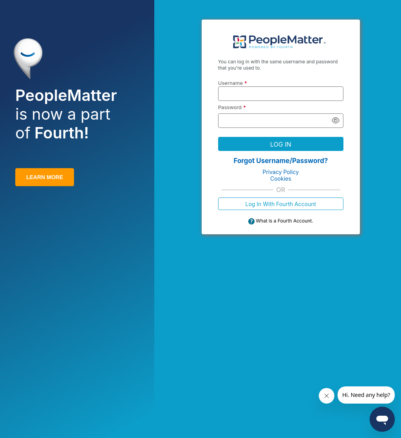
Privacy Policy (281, 172)
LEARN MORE (44, 177)
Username (232, 83)
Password (232, 107)
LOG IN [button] (280, 144)
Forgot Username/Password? (280, 161)
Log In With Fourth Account (280, 204)
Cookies (280, 178)
